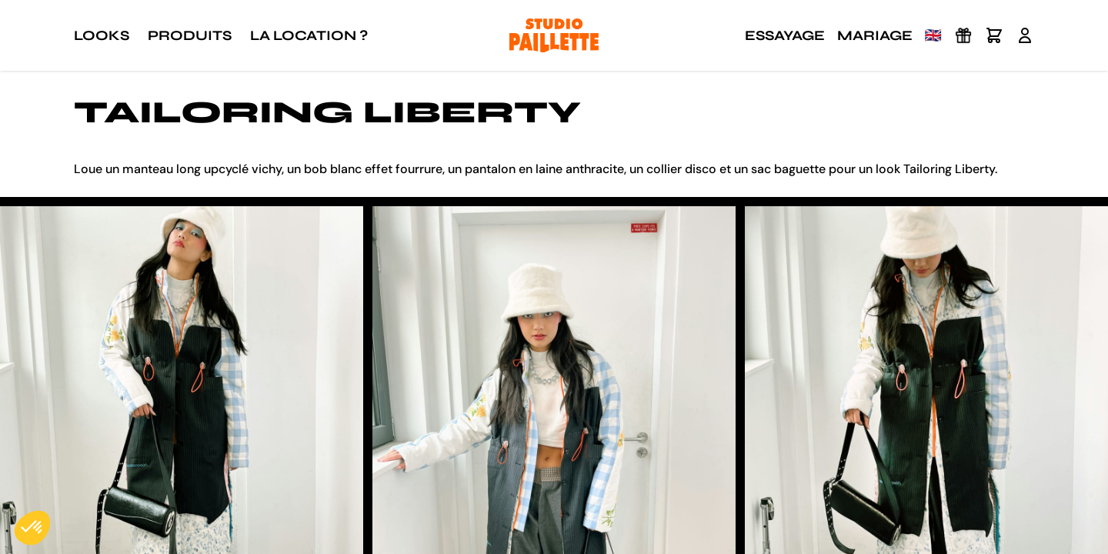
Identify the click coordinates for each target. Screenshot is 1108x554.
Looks (101, 35)
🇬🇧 (933, 35)
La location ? (309, 35)
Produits (190, 35)
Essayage (785, 35)
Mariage (875, 35)
